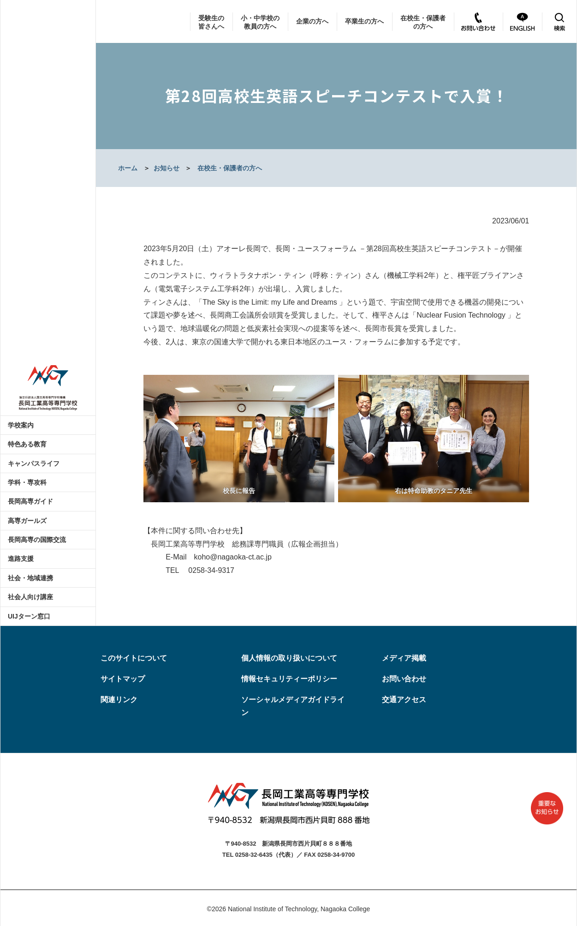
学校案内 (21, 425)
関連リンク (119, 700)
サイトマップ (123, 679)
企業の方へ (312, 21)
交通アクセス (404, 700)
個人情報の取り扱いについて (289, 658)
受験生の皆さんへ (211, 22)
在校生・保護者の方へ (423, 22)
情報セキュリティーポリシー (289, 679)
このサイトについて (134, 658)
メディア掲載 (404, 658)
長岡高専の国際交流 (37, 539)
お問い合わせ (404, 679)
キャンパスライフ (33, 463)
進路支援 (21, 558)
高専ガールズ (27, 520)
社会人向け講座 (30, 597)
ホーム (127, 168)
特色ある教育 (27, 444)
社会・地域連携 (30, 578)
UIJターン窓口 (29, 616)
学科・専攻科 (27, 482)
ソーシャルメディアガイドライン (293, 706)
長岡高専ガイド (30, 501)
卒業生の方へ (364, 21)
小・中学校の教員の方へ (260, 22)
